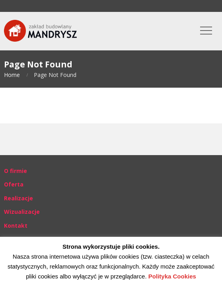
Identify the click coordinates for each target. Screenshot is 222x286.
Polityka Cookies (172, 276)
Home (12, 75)
